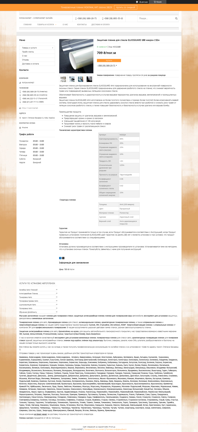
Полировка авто (25, 308)
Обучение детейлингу (28, 312)
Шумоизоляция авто (27, 305)
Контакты (82, 24)
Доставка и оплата (100, 24)
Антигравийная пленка (28, 293)
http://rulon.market (30, 108)
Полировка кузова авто (28, 301)
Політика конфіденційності (116, 429)
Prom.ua (112, 427)
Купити (109, 60)
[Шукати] (176, 18)
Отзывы (25, 60)
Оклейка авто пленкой (28, 290)
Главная (27, 24)
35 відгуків (143, 2)
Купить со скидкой (125, 7)
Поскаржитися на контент (94, 429)
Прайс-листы (28, 52)
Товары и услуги (45, 24)
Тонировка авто (25, 297)
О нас (65, 24)
